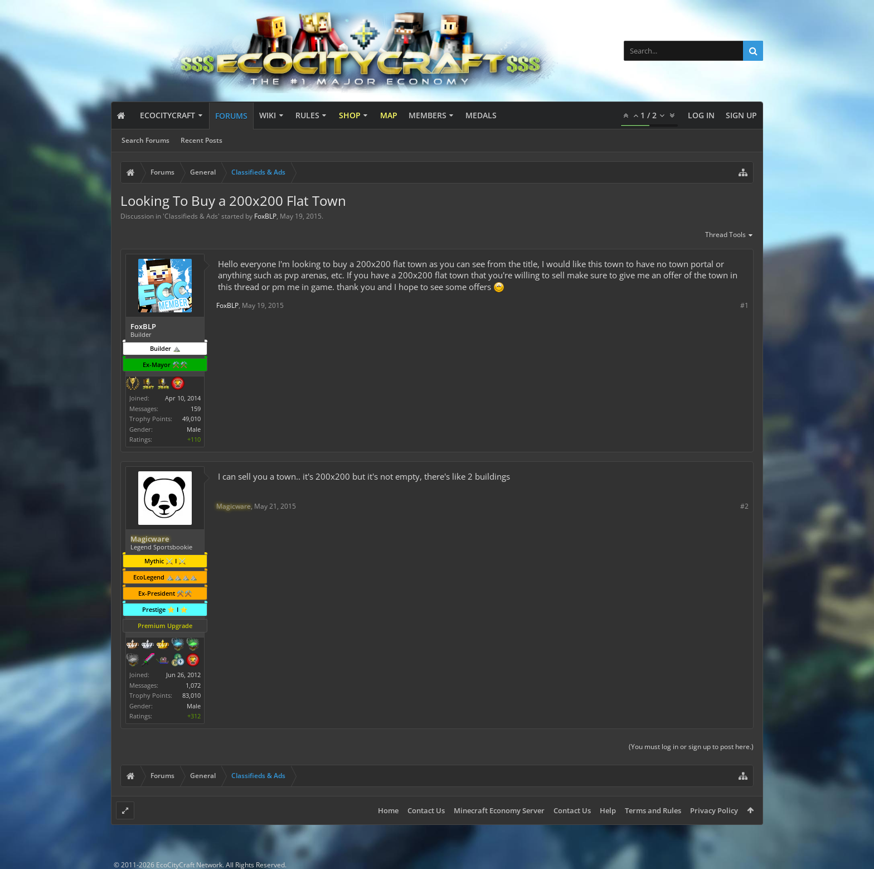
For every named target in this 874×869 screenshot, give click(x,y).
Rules (307, 115)
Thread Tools (729, 235)
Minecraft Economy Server (499, 810)
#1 (744, 305)
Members (427, 115)
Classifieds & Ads (191, 216)
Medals (481, 115)
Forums (231, 115)
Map (388, 115)
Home (388, 810)
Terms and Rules (653, 810)
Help (608, 810)
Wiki (267, 115)
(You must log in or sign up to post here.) (691, 746)
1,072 (193, 685)
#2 (744, 506)
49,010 (191, 418)
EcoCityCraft (167, 115)
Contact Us (426, 810)
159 (196, 408)
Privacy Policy (714, 810)
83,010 (191, 695)
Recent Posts (201, 140)
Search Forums (145, 140)
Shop (350, 115)
